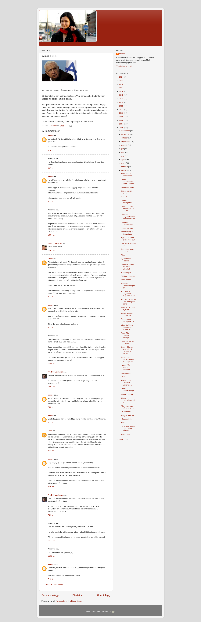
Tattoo (123, 423)
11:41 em (52, 250)
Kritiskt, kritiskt (127, 394)
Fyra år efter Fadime (126, 260)
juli (122, 149)
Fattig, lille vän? (127, 228)
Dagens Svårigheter (126, 201)
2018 (121, 84)
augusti (124, 145)
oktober (124, 138)
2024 (121, 77)
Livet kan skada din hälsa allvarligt (127, 266)
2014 (121, 99)
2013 (121, 102)
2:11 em (51, 422)
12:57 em (52, 387)
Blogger (112, 612)
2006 (121, 128)
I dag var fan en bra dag (127, 342)
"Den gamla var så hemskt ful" (128, 407)
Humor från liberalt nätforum (125, 367)
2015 (121, 95)
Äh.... (123, 255)
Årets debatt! (126, 280)
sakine (51, 135)
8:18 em (51, 150)
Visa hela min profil (124, 66)
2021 (121, 81)
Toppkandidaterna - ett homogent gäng (128, 301)
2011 (121, 109)
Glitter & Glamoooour (127, 223)
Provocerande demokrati (126, 314)
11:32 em (52, 556)
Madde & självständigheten (128, 285)
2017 (121, 88)
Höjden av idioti (127, 187)
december (125, 131)
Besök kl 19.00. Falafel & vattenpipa (127, 382)
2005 (121, 440)
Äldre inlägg (103, 595)
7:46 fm (51, 579)
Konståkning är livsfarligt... (127, 233)
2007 (121, 124)
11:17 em (52, 541)
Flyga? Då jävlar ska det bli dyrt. (128, 238)
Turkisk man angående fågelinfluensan (128, 293)
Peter (50, 431)
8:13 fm (51, 327)
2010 (121, 113)
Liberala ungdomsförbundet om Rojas (128, 216)
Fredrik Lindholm (55, 372)
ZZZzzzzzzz (126, 373)
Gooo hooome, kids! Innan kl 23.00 (127, 208)
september (126, 141)
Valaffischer (125, 412)
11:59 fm (51, 363)
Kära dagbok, (126, 419)
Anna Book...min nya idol (128, 308)
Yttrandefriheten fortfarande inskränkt (127, 327)
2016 (121, 91)
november (125, 134)
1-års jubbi (125, 434)
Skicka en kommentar (54, 584)
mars (123, 163)
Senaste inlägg (50, 595)
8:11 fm (51, 297)
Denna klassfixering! (127, 389)
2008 (121, 120)
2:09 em (51, 407)
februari (124, 167)
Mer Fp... (124, 197)
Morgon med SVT (128, 415)
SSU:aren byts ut (128, 276)
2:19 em (51, 487)
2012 (121, 106)
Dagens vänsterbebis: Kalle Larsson (127, 181)
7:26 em (51, 515)
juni (123, 152)
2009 (121, 117)
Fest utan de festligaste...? (127, 320)
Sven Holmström (55, 243)
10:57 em (52, 235)
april (123, 159)
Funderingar (126, 272)
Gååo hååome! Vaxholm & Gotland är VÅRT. (127, 350)
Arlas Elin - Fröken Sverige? (125, 335)
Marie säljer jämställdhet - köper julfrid (127, 359)
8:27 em (51, 168)
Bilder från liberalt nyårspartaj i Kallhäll (128, 428)
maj (123, 156)
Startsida (77, 595)
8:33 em (51, 201)
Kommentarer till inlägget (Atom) (69, 601)
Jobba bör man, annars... (127, 250)
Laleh (123, 377)
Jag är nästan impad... (126, 192)
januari (124, 170)
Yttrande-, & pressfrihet (126, 174)
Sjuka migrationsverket (128, 400)
